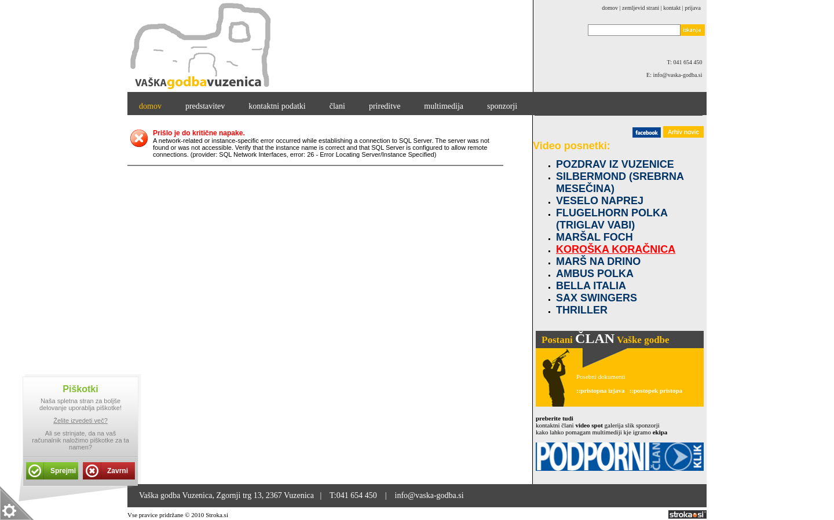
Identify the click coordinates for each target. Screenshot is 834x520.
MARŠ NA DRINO (598, 261)
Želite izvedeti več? (80, 420)
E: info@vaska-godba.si (676, 75)
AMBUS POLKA (595, 273)
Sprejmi (63, 471)
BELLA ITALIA (591, 286)
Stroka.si (217, 514)
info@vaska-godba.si (429, 495)
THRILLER (582, 310)
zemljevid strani (640, 8)
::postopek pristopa (656, 390)
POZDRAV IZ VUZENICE (615, 164)
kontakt (672, 8)
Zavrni (117, 471)
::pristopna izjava (600, 390)
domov (610, 8)
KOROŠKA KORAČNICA (615, 249)
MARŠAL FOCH (594, 237)
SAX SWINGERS (596, 298)
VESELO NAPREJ (599, 200)
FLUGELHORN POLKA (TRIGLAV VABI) (611, 219)
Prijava (693, 8)
